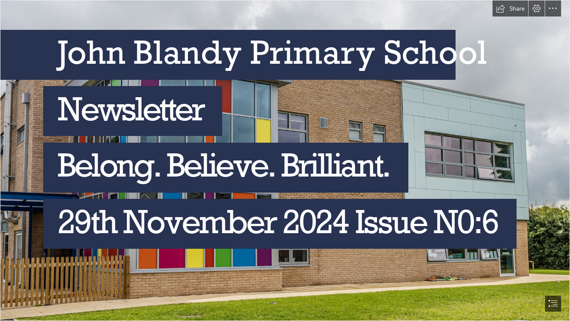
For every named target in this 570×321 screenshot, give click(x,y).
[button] (510, 8)
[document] (285, 160)
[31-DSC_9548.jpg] (285, 160)
